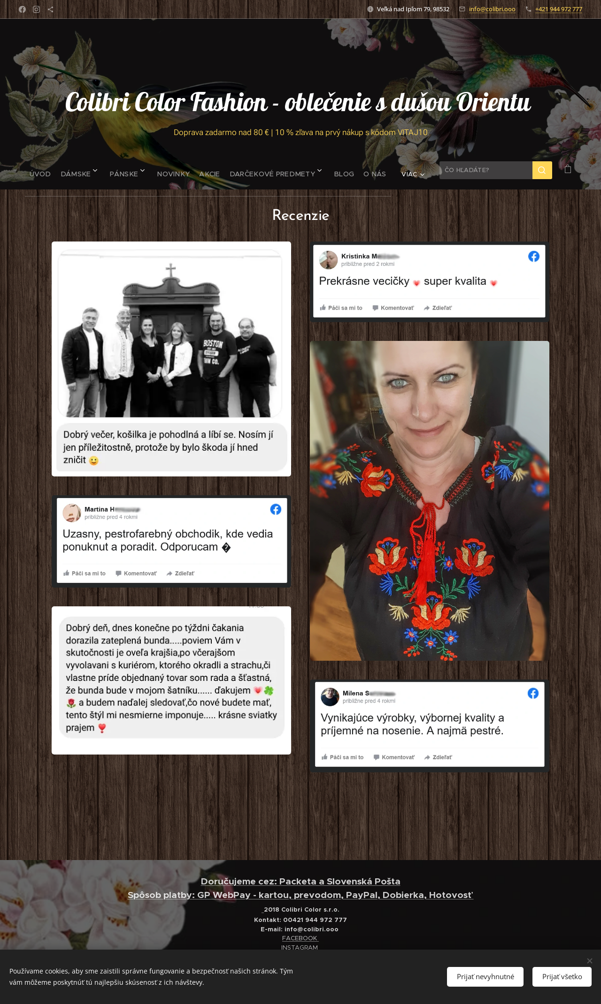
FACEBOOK (300, 938)
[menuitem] (36, 170)
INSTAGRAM (300, 947)
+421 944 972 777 (558, 9)
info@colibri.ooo (492, 9)
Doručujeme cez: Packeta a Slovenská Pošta (301, 881)
